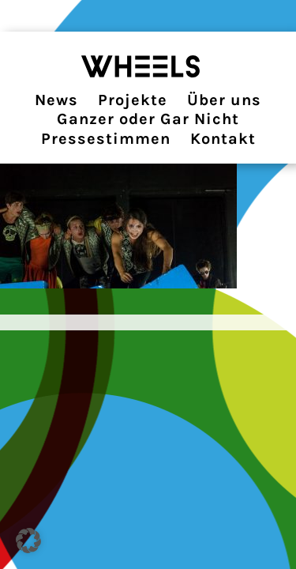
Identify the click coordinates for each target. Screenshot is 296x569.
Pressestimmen (105, 139)
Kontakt (223, 139)
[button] (28, 540)
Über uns (224, 100)
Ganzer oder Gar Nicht (148, 119)
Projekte (132, 100)
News (56, 100)
